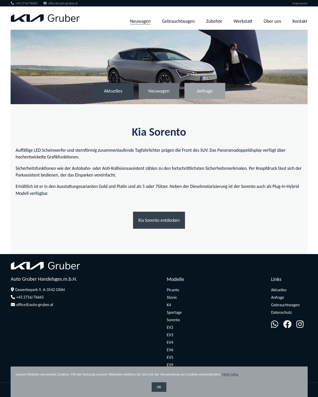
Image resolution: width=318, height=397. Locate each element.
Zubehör (214, 21)
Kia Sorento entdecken (159, 220)
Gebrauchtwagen (178, 21)
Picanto (173, 289)
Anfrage (205, 91)
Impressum (300, 3)
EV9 (170, 364)
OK (159, 387)
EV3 (170, 334)
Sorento (173, 319)
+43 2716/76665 (24, 3)
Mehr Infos (230, 374)
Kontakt (300, 21)
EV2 (170, 327)
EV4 (170, 342)
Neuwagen (140, 21)
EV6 (170, 349)
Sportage (174, 312)
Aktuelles (112, 91)
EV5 (170, 357)
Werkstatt (243, 21)
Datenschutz (281, 312)
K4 (169, 304)
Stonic (172, 297)
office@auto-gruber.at (60, 3)
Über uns (273, 21)
